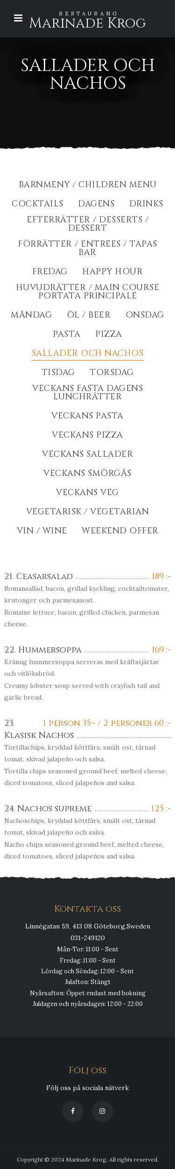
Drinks (146, 205)
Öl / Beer (89, 316)
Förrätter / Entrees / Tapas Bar (87, 249)
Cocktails (37, 205)
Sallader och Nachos (88, 354)
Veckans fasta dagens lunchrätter (87, 393)
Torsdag (112, 373)
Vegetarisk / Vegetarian (87, 512)
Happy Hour (112, 272)
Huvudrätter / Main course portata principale (88, 292)
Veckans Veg (87, 493)
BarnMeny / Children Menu (88, 186)
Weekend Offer (120, 532)
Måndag (31, 316)
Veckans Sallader (87, 455)
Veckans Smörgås (87, 474)
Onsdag (145, 316)
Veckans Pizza (87, 436)
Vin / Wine (42, 532)
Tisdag (58, 373)
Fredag (50, 272)
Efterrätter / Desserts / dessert (87, 225)
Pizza (108, 335)
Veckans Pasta (87, 417)
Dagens (96, 205)
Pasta (67, 335)
